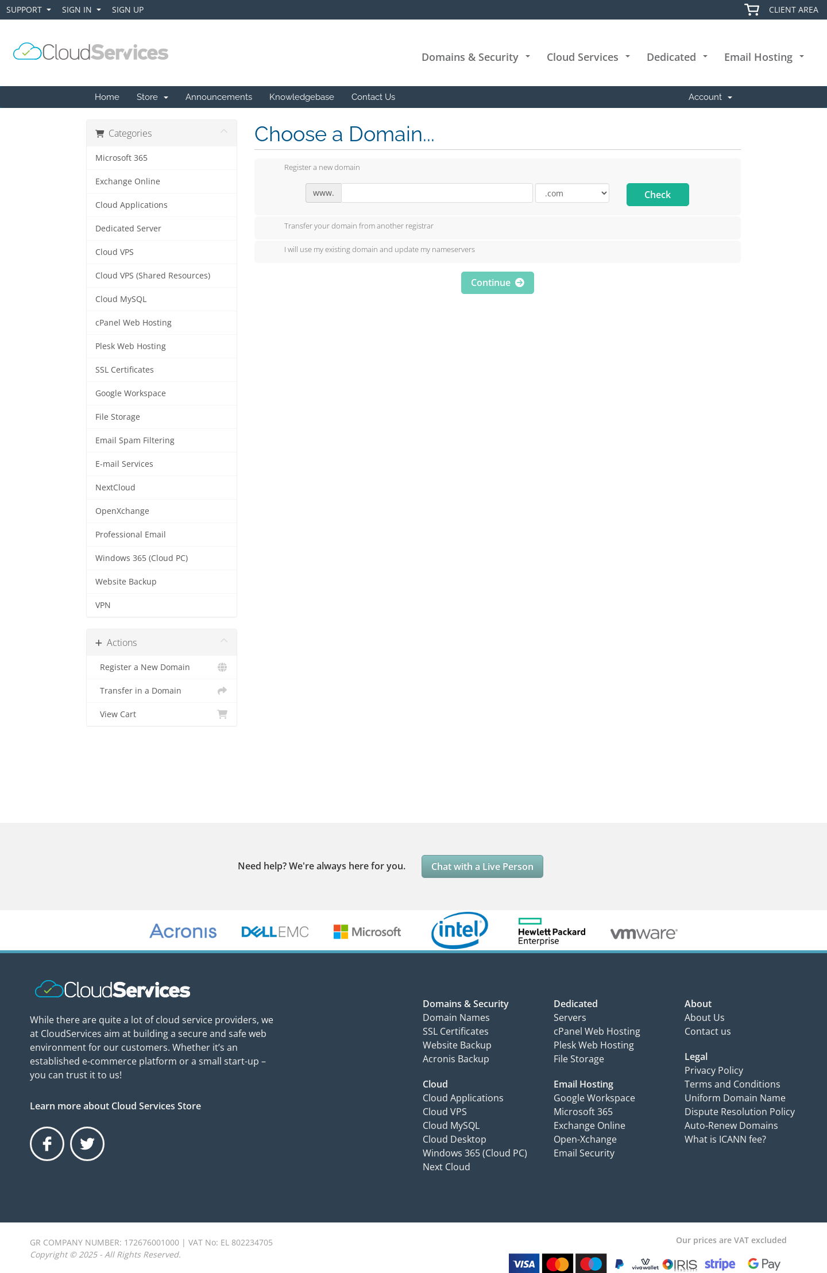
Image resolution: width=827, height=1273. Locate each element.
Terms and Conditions (732, 1084)
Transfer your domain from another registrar (350, 226)
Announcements (219, 97)
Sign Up (128, 9)
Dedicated (671, 57)
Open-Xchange (585, 1139)
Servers (570, 1017)
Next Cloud (446, 1166)
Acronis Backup (456, 1059)
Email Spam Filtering (135, 440)
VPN (103, 605)
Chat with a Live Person (482, 866)
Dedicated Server (128, 228)
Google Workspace (130, 393)
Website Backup (126, 581)
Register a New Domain (161, 667)
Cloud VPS (114, 252)
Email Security (584, 1153)
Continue (497, 282)
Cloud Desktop (454, 1139)
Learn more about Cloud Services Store (115, 1106)
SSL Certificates (124, 370)
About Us (705, 1017)
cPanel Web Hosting (133, 323)
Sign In (84, 10)
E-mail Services (124, 464)
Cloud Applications (131, 205)
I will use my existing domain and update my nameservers (370, 250)
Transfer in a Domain (161, 691)
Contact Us (373, 97)
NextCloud (115, 487)
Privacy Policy (714, 1070)
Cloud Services (583, 57)
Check (657, 194)
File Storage (117, 417)
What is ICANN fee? (725, 1139)
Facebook (48, 1160)
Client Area (793, 9)
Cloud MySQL (120, 299)
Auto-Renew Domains (731, 1125)
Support (31, 10)
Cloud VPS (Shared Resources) (152, 275)
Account (710, 97)
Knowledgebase (301, 97)
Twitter (87, 1160)
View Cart (161, 714)
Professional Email (130, 534)
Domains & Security (470, 57)
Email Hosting (758, 57)
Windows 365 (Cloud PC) (141, 558)
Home (107, 97)
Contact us (708, 1031)
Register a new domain (313, 168)
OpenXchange (122, 511)
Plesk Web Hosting (130, 346)
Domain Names (456, 1017)
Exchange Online (127, 181)
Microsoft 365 (121, 158)
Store (152, 97)
